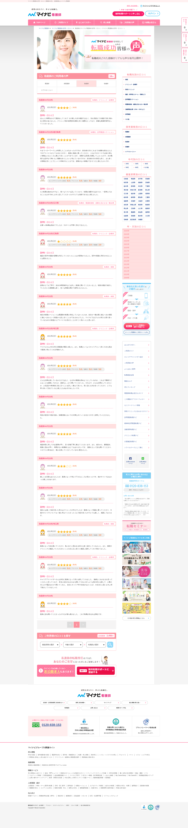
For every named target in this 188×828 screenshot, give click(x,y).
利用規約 (67, 708)
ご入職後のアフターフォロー (134, 399)
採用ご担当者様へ (132, 6)
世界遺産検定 (47, 775)
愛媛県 (133, 212)
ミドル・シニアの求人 (143, 755)
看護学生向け (56, 755)
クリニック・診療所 (130, 84)
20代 (126, 164)
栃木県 (126, 186)
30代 (135, 164)
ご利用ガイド (62, 22)
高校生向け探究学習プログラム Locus (54, 765)
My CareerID (132, 775)
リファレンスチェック (111, 796)
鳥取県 (140, 205)
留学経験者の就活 (43, 755)
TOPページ (40, 22)
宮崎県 (126, 219)
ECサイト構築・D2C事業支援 (92, 775)
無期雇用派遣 (84, 788)
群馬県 (133, 186)
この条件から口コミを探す (110, 645)
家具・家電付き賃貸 (55, 777)
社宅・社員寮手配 (95, 796)
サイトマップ (107, 702)
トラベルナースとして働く (133, 447)
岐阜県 (126, 197)
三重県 (147, 197)
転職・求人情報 (83, 755)
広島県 (133, 208)
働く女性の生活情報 (126, 773)
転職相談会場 (129, 375)
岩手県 (140, 179)
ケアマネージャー (47, 90)
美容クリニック (129, 89)
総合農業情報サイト (61, 775)
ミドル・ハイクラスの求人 (108, 755)
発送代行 (60, 796)
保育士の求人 (73, 788)
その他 (126, 119)
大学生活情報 (113, 773)
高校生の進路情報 (34, 765)
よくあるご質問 (129, 369)
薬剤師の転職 (144, 785)
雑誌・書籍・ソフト (141, 773)
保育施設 (127, 114)
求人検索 (106, 22)
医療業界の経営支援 (107, 788)
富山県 (147, 190)
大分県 (147, 216)
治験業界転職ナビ (130, 429)
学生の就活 (31, 755)
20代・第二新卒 (60, 785)
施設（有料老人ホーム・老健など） (134, 94)
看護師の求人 (33, 788)
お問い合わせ (94, 708)
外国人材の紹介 (121, 788)
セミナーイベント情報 (132, 405)
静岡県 (133, 197)
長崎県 (133, 216)
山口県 (140, 208)
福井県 (133, 193)
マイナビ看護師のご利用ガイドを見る (137, 332)
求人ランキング (129, 387)
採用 (67, 805)
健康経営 (69, 796)
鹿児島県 (133, 219)
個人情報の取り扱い (134, 702)
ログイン (152, 13)
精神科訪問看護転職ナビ (132, 423)
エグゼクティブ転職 (96, 785)
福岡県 (147, 212)
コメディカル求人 (46, 788)
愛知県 (140, 197)
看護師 (47, 83)
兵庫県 (147, 201)
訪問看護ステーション (130, 99)
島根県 (147, 205)
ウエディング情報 (35, 775)
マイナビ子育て (75, 775)
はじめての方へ (85, 22)
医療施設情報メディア (146, 775)
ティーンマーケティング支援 (96, 773)
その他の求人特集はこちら (136, 618)
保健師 (106, 83)
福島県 (140, 182)
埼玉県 (140, 186)
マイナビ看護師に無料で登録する (135, 326)
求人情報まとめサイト (35, 773)
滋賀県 (126, 201)
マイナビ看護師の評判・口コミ (62, 28)
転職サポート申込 (121, 708)
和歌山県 (133, 205)
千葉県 (147, 186)
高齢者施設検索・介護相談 (101, 777)
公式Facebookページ (130, 462)
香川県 (126, 212)
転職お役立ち (150, 22)
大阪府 (140, 201)
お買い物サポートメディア (38, 777)
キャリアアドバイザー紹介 (133, 357)
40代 (145, 164)
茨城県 (147, 182)
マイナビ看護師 (44, 28)
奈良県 (126, 205)
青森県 (133, 179)
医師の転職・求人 (60, 788)
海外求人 (94, 755)
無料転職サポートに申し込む (127, 14)
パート (131, 755)
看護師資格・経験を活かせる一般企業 (135, 104)
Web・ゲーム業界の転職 (44, 785)
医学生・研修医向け (69, 755)
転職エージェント (81, 785)
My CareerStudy (121, 775)
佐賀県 (126, 216)
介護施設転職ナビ (130, 441)
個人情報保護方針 (85, 805)
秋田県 (126, 182)
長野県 (147, 193)
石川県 (126, 193)
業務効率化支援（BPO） (47, 796)
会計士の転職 (109, 785)
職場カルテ (128, 381)
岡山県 (126, 208)
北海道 (126, 179)
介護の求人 (94, 788)
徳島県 (147, 208)
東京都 (126, 190)
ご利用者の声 (128, 22)
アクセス (48, 805)
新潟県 (140, 190)
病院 (125, 79)
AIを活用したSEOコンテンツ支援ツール (78, 777)
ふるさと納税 (108, 775)
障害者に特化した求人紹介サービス (40, 757)
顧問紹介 (135, 785)
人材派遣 (31, 785)
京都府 (133, 201)
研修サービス (32, 796)
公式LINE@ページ (142, 462)
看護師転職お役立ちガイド (133, 393)
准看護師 (67, 83)
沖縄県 (140, 219)
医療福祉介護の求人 (88, 757)
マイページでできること (151, 6)
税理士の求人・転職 (122, 785)
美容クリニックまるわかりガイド (136, 411)
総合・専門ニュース (51, 773)
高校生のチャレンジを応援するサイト (72, 773)
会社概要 (41, 805)
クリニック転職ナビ (131, 435)
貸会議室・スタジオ (80, 796)
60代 (135, 167)
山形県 (133, 182)
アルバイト (122, 755)
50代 (126, 167)
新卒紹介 (70, 785)
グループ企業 (74, 805)
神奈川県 (133, 190)
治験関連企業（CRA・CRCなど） (134, 109)
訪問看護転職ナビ (130, 417)
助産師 (86, 83)
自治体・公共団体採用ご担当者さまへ (53, 702)
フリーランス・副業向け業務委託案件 (67, 757)
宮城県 (147, 179)
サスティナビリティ (58, 805)
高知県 (140, 212)
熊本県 (140, 216)
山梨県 (140, 193)
